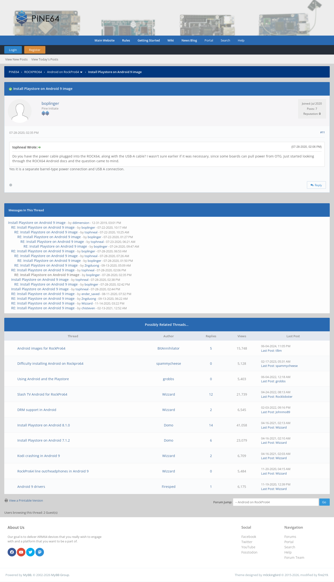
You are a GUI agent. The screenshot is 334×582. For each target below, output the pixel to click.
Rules (126, 40)
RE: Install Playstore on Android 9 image (43, 227)
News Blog (189, 40)
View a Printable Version (26, 500)
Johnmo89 (283, 412)
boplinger (50, 103)
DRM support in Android (36, 409)
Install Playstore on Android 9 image (37, 222)
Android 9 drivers (31, 486)
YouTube (248, 547)
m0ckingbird (272, 575)
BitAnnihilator (168, 348)
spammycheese (168, 363)
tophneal (91, 232)
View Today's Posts (44, 59)
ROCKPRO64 (33, 72)
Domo (168, 425)
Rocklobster (284, 396)
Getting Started (149, 40)
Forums (290, 536)
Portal (209, 40)
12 (211, 394)
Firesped (169, 486)
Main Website (105, 40)
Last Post (267, 350)
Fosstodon (249, 552)
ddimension (80, 223)
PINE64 (14, 72)
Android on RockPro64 (63, 72)
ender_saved (90, 294)
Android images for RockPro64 (41, 348)
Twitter (247, 542)
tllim (279, 350)
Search (225, 40)
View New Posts (16, 59)
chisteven (88, 308)
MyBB (27, 575)
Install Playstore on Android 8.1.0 (43, 425)
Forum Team (294, 557)
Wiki (170, 40)
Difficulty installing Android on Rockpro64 (50, 363)
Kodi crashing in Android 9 (38, 455)
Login (13, 50)
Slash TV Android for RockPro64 (42, 394)
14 (211, 425)
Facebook (248, 536)
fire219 (323, 575)
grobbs (168, 379)
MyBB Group (60, 575)
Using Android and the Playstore (43, 379)
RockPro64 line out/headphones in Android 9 (53, 471)
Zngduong (92, 265)
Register (34, 50)
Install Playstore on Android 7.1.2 (43, 440)
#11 (322, 132)
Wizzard (87, 303)
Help (241, 40)
